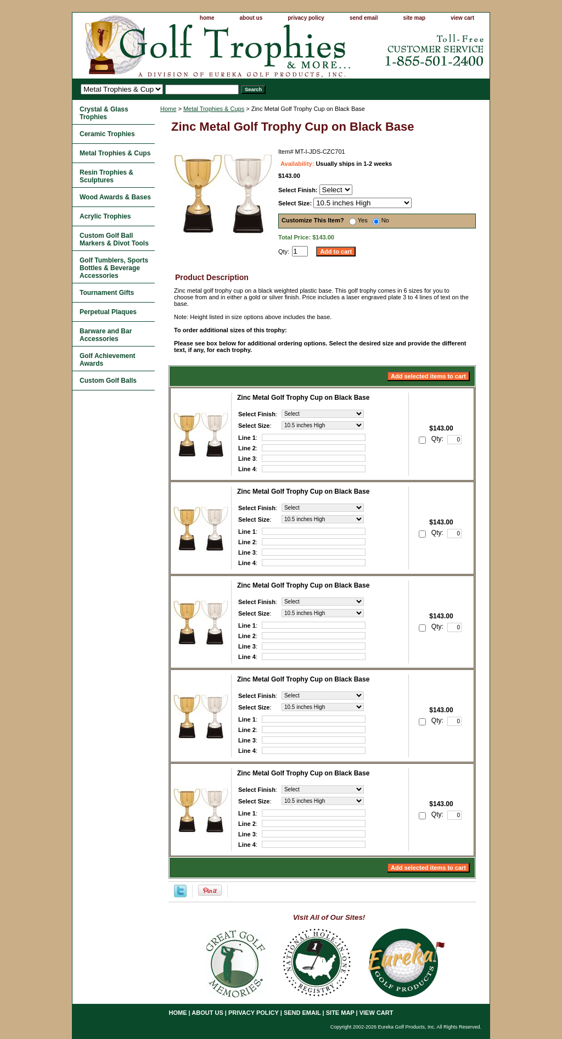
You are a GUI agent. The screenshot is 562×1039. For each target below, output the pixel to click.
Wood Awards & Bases (115, 197)
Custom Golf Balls (108, 380)
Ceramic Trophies (107, 134)
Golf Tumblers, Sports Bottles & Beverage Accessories (114, 268)
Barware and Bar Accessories (106, 335)
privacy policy (306, 18)
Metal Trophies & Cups (213, 108)
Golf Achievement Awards (108, 359)
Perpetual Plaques (108, 312)
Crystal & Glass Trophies (104, 113)
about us (251, 18)
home (207, 18)
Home (168, 108)
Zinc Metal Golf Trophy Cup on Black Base (303, 397)
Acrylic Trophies (105, 216)
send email (364, 18)
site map (414, 18)
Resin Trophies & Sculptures (106, 176)
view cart (462, 18)
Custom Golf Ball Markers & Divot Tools (114, 239)
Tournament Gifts (107, 293)
